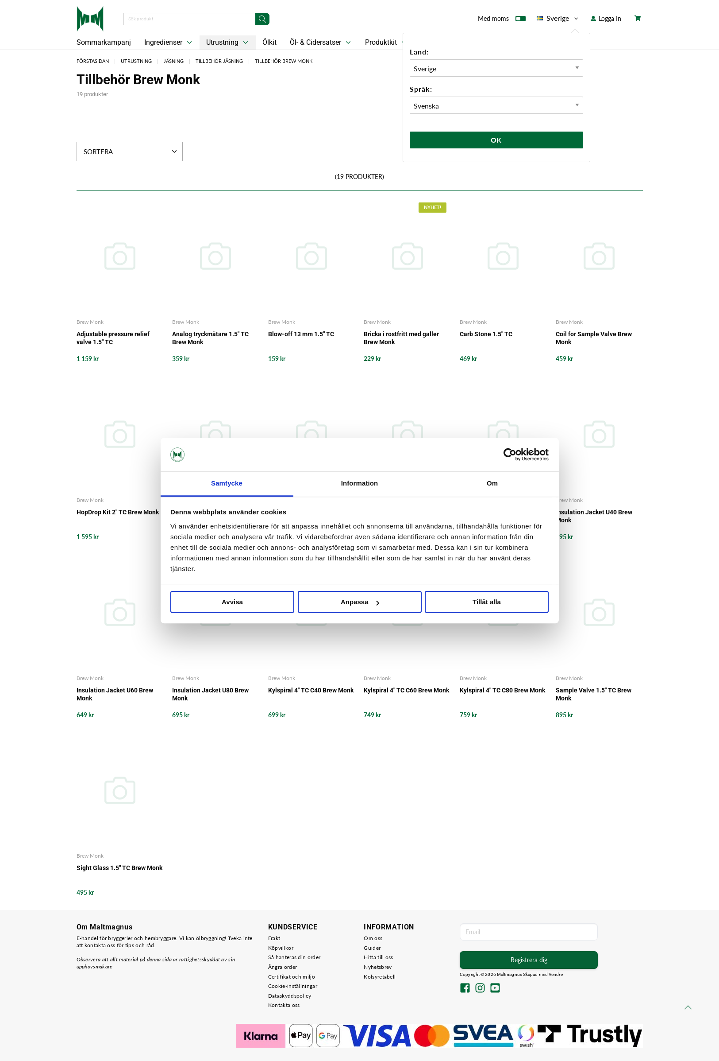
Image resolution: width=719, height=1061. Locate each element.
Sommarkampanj (104, 42)
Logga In (606, 18)
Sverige (558, 18)
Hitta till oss (378, 957)
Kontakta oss (284, 1005)
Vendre (556, 974)
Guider (372, 947)
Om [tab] (492, 483)
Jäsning (174, 61)
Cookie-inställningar (292, 986)
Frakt (274, 938)
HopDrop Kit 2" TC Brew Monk (118, 512)
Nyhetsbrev (378, 967)
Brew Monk (90, 322)
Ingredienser (169, 42)
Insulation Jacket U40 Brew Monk (594, 516)
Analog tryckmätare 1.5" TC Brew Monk (210, 338)
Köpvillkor (280, 947)
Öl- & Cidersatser (321, 42)
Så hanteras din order (294, 957)
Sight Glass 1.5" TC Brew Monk (119, 867)
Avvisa (232, 602)
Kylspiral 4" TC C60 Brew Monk (406, 690)
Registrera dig (529, 960)
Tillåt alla (487, 602)
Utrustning (228, 42)
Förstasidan (93, 61)
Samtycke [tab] (226, 483)
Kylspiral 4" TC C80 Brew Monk (502, 690)
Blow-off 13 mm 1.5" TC (301, 334)
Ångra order (282, 967)
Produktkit (386, 42)
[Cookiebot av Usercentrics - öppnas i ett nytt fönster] (510, 454)
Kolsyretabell (380, 976)
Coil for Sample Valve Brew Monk (594, 338)
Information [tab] (359, 483)
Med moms (502, 20)
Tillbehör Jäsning (219, 61)
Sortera (131, 151)
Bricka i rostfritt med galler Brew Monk (401, 338)
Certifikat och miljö (291, 976)
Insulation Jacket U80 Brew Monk (210, 694)
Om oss (373, 938)
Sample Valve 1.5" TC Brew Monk (593, 694)
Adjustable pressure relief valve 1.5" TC (113, 338)
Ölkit (269, 42)
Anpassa (360, 602)
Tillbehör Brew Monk (283, 61)
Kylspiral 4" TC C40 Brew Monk (311, 690)
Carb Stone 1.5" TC (486, 334)
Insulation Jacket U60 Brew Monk (115, 694)
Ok (496, 140)
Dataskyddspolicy (289, 995)
